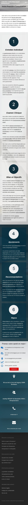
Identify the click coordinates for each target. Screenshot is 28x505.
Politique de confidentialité (8, 490)
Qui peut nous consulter (7, 457)
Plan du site (4, 493)
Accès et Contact (6, 479)
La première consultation (8, 471)
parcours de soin (20, 289)
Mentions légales (6, 488)
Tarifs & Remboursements (8, 476)
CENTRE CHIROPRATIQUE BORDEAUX (10, 2)
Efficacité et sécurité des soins (9, 443)
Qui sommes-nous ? (6, 462)
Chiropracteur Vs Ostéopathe (8, 448)
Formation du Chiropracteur (8, 446)
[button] (26, 2)
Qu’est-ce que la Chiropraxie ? (9, 441)
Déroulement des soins (7, 474)
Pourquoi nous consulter (7, 460)
